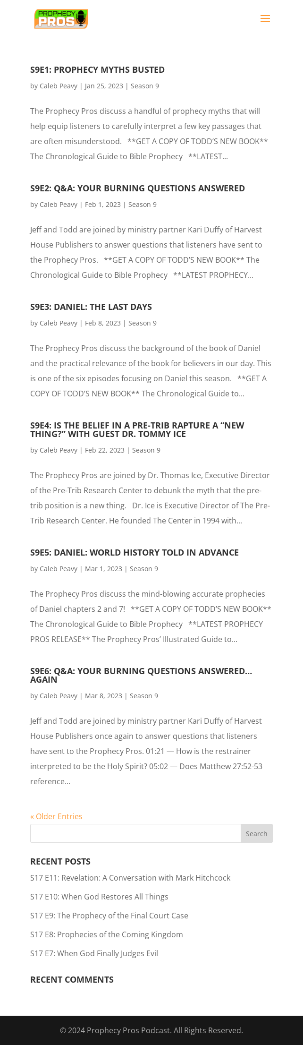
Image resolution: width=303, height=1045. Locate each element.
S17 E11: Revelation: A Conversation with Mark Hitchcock (130, 878)
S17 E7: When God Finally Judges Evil (94, 953)
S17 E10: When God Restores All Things (99, 896)
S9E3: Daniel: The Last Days (91, 306)
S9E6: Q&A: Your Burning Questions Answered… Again (141, 675)
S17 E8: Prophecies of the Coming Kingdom (106, 934)
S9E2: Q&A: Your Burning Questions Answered (137, 188)
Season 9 (145, 85)
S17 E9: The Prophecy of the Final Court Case (109, 915)
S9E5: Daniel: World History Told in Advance (134, 552)
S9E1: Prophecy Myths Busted (97, 69)
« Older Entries (56, 816)
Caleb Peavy (58, 85)
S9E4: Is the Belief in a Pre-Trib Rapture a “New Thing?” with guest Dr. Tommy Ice (137, 429)
